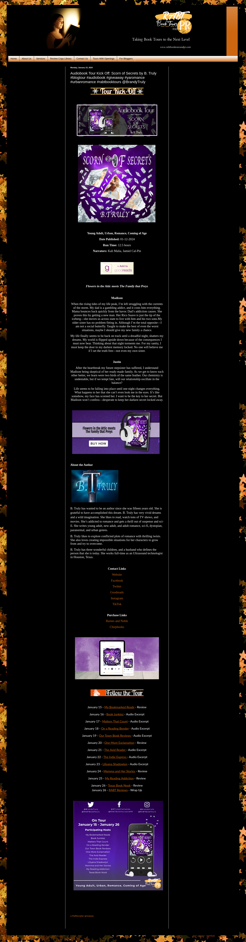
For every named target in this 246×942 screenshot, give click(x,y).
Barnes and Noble (117, 621)
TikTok (116, 604)
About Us (26, 58)
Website (117, 574)
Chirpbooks (117, 627)
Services (40, 58)
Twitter (117, 586)
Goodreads (117, 592)
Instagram (117, 598)
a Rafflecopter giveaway (82, 916)
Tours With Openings (103, 58)
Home (14, 58)
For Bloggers (126, 58)
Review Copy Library (61, 58)
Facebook (117, 580)
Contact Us (82, 58)
